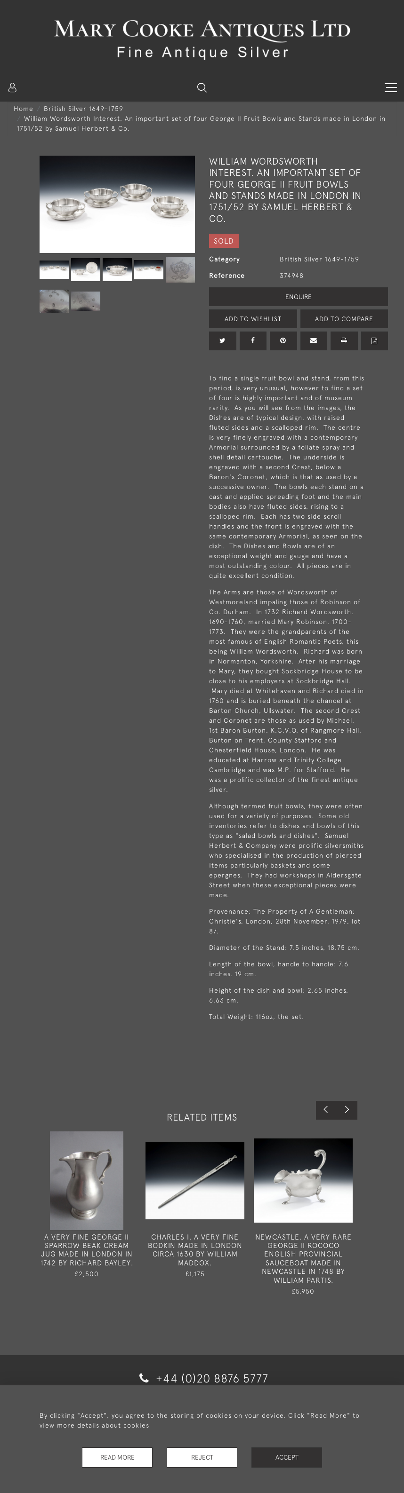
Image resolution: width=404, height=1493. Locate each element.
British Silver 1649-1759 (83, 108)
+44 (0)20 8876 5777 (202, 1378)
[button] (202, 87)
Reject (202, 1457)
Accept (287, 1457)
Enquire (298, 296)
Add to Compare (344, 319)
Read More (117, 1457)
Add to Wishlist (253, 319)
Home (23, 108)
